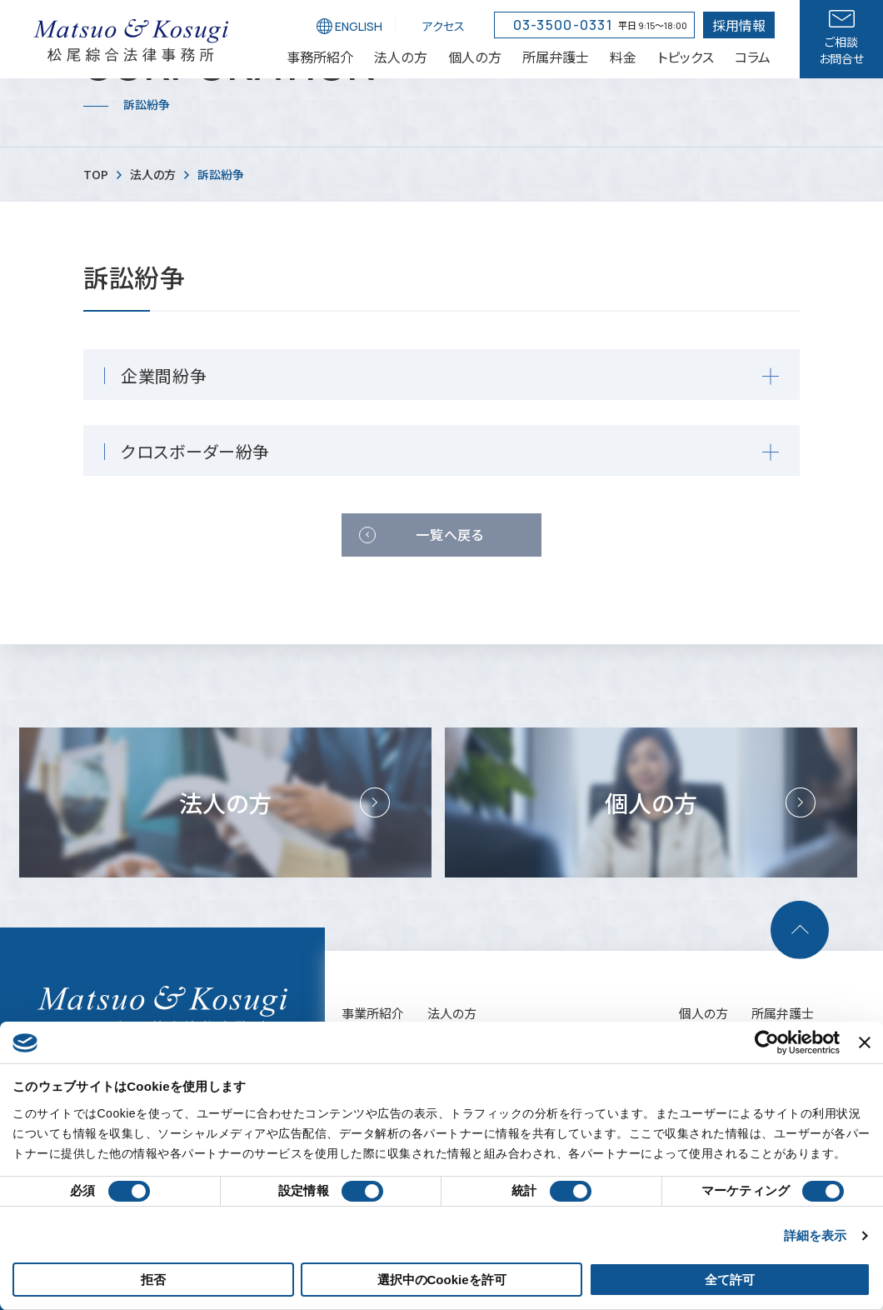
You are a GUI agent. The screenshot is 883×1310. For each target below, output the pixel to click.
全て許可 (730, 1279)
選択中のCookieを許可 (441, 1279)
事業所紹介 (373, 1013)
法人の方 (451, 1013)
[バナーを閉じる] (865, 1042)
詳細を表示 (815, 1235)
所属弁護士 (782, 1013)
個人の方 (703, 1013)
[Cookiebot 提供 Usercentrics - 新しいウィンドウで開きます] (767, 1042)
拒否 (153, 1279)
